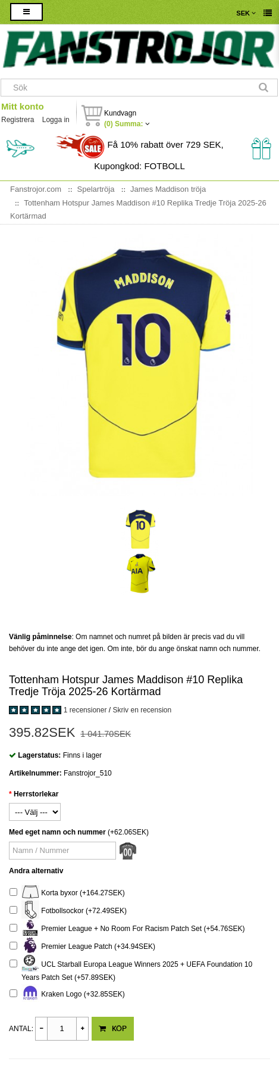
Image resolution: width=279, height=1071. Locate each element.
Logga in (56, 120)
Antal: (21, 1029)
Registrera (17, 120)
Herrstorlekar (36, 794)
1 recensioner (85, 710)
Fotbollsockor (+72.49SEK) (68, 911)
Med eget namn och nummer (57, 832)
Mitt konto (22, 106)
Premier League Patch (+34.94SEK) (82, 946)
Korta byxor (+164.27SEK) (67, 893)
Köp (113, 1028)
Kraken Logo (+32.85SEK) (67, 994)
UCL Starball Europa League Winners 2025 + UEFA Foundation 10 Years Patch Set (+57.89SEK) (131, 969)
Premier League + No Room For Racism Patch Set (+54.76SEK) (127, 928)
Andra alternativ (36, 871)
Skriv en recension (141, 710)
